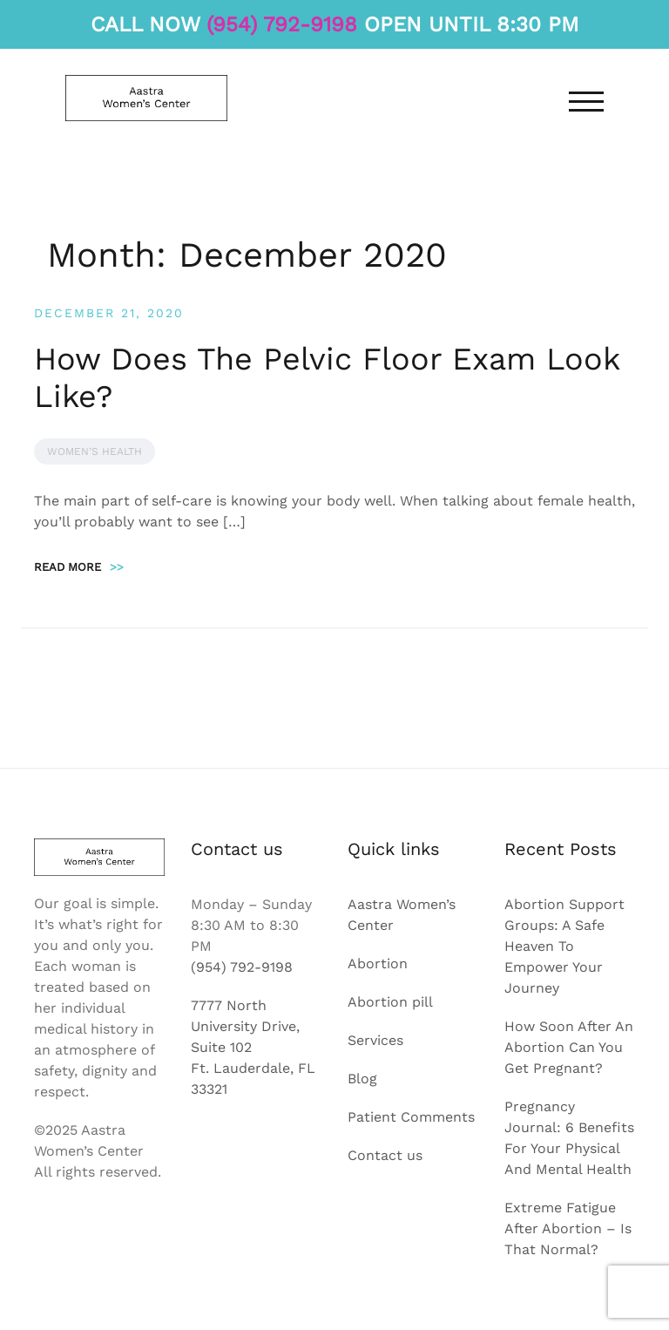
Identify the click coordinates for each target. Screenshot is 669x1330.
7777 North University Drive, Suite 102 (245, 1026)
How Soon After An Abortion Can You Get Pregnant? (568, 1047)
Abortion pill (390, 1002)
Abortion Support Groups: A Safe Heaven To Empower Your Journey (564, 946)
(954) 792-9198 (281, 24)
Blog (362, 1078)
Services (375, 1040)
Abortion (378, 963)
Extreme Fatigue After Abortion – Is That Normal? (568, 1228)
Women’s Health (94, 451)
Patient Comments (411, 1117)
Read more (79, 566)
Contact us (385, 1155)
